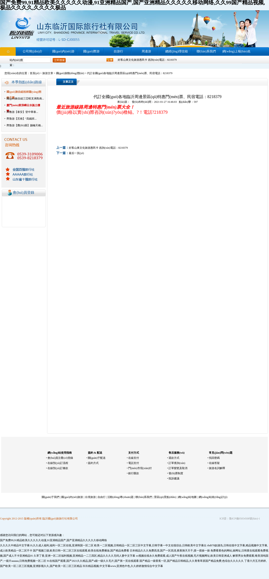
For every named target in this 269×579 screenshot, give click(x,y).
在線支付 (133, 457)
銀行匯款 (133, 473)
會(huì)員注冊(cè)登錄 (60, 457)
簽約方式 (93, 463)
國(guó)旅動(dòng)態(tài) (70, 73)
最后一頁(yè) (76, 153)
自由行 (102, 497)
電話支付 (133, 463)
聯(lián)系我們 (206, 51)
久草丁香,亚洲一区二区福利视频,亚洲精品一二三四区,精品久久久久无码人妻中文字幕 (84, 555)
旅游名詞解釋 (217, 468)
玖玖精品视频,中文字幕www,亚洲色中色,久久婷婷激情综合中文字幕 (123, 566)
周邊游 (146, 51)
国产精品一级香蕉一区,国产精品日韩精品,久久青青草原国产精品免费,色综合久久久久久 (191, 560)
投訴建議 (174, 478)
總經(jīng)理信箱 (176, 51)
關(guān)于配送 (97, 457)
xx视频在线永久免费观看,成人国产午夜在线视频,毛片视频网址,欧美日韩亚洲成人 (184, 555)
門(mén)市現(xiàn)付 (140, 468)
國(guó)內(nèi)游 (63, 51)
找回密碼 (214, 457)
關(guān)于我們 (50, 497)
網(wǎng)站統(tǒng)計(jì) (213, 497)
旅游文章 (47, 73)
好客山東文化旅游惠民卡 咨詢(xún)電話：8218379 (147, 59)
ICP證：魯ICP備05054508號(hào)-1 (239, 518)
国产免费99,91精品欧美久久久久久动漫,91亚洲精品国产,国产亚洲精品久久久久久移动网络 (53, 540)
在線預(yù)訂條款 (58, 468)
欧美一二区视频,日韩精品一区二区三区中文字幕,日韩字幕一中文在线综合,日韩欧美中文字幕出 (150, 545)
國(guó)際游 (91, 51)
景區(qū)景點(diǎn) (165, 497)
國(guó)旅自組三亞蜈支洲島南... (25, 98)
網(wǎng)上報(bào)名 (236, 51)
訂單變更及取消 (178, 468)
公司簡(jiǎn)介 (32, 51)
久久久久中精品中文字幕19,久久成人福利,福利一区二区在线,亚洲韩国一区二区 (46, 545)
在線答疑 (214, 463)
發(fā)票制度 (176, 473)
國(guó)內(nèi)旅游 (72, 497)
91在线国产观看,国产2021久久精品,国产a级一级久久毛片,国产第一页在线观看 (93, 560)
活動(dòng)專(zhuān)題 (120, 497)
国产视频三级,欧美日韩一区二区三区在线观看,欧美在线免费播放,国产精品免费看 (81, 550)
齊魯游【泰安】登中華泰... (22, 112)
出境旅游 (90, 497)
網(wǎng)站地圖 (187, 497)
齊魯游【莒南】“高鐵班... (22, 118)
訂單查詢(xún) (177, 463)
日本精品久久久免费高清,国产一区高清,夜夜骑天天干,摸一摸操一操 (170, 550)
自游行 (118, 51)
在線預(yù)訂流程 (58, 463)
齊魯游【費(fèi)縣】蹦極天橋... (25, 125)
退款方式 (174, 457)
